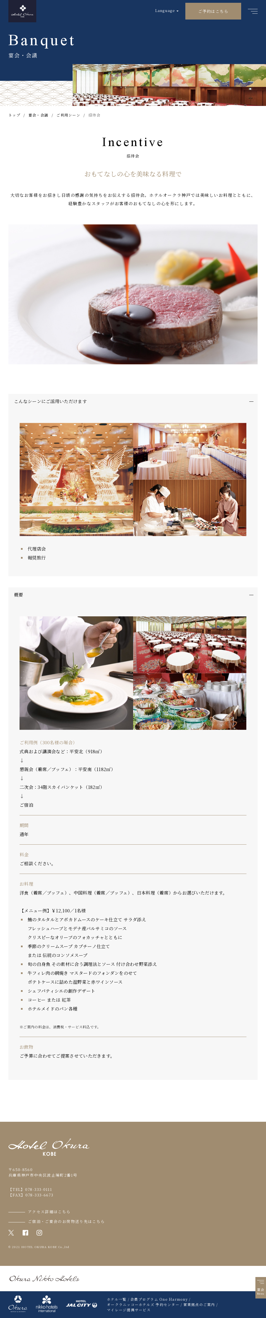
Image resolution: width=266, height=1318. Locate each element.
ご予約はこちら (213, 11)
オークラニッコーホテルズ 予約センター (143, 1304)
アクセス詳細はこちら (49, 1211)
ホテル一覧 (116, 1299)
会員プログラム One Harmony (159, 1299)
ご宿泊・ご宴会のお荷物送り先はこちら (66, 1221)
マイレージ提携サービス (129, 1309)
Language (165, 10)
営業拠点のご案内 (199, 1304)
